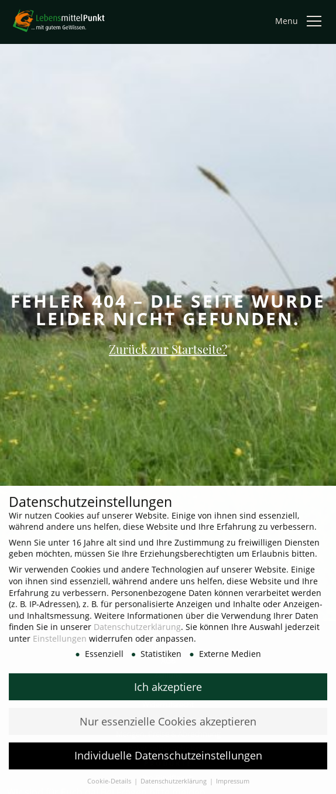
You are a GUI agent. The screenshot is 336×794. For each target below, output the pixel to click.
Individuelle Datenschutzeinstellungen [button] (168, 763)
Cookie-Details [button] (110, 789)
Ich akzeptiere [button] (168, 694)
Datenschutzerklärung (137, 634)
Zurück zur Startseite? (168, 348)
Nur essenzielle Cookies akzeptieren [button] (168, 728)
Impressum (232, 789)
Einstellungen (60, 645)
